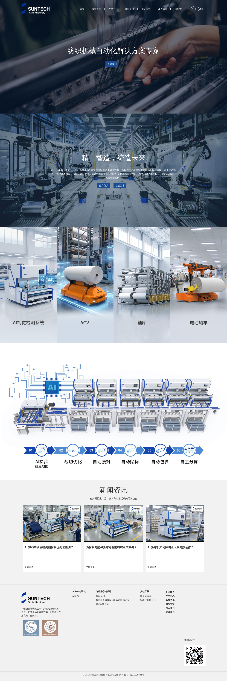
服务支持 (146, 9)
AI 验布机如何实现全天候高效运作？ (170, 547)
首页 (82, 9)
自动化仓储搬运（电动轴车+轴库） (113, 600)
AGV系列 (100, 596)
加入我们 (162, 9)
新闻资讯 (129, 9)
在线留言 (120, 185)
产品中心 (113, 9)
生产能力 (104, 185)
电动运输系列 (102, 604)
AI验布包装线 (79, 591)
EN (200, 9)
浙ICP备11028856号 (134, 674)
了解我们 (112, 64)
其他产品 (144, 591)
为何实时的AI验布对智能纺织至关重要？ (111, 547)
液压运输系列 (146, 596)
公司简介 (96, 9)
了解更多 (28, 567)
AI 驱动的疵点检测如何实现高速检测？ (48, 547)
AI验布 (75, 596)
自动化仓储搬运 (103, 591)
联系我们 (179, 9)
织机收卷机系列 (148, 600)
